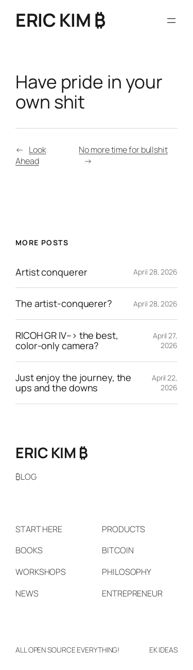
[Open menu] (171, 20)
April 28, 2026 (155, 272)
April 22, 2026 (165, 383)
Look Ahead (30, 155)
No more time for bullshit (123, 149)
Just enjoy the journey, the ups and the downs (73, 382)
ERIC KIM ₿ (60, 20)
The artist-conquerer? (63, 303)
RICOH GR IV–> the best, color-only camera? (66, 340)
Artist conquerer (51, 272)
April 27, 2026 (165, 341)
